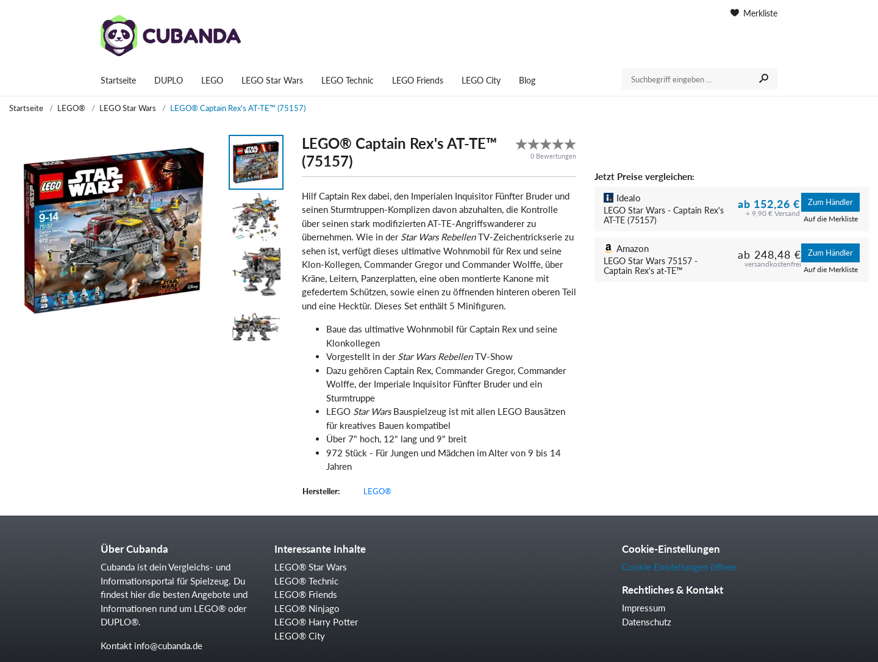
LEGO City (481, 80)
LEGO (212, 80)
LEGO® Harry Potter (316, 621)
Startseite (118, 80)
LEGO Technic (347, 80)
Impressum (643, 607)
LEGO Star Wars (272, 80)
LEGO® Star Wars (310, 566)
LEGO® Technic (306, 580)
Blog (527, 80)
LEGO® (71, 108)
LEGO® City (299, 635)
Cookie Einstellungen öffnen (679, 566)
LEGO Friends (417, 80)
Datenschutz (646, 621)
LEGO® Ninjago (307, 608)
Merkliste (753, 13)
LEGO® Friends (305, 594)
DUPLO (168, 80)
